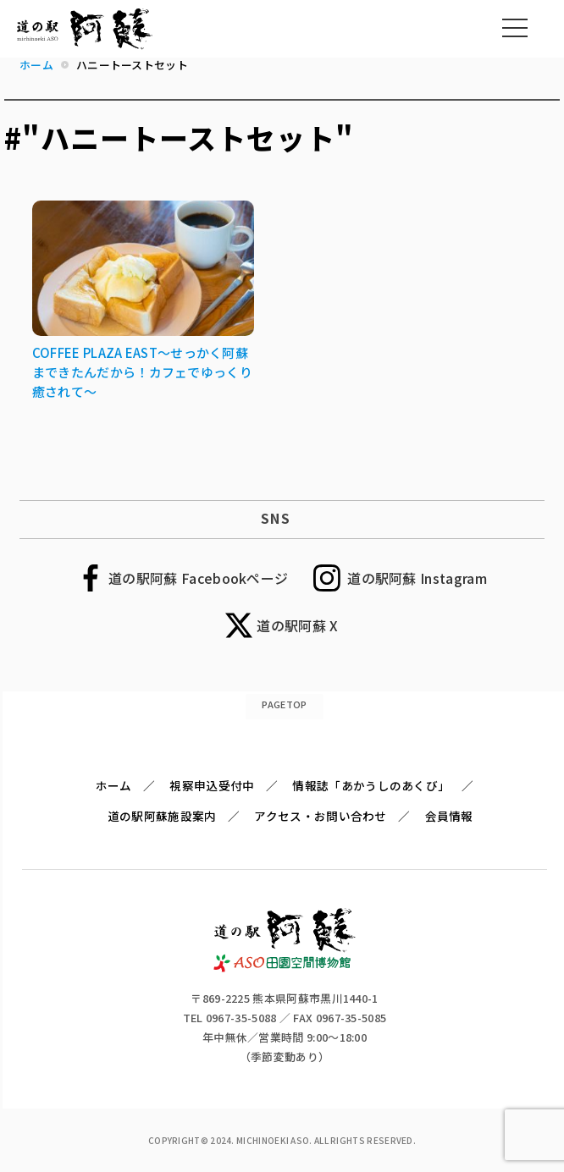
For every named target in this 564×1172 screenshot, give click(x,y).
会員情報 (449, 815)
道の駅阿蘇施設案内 (162, 815)
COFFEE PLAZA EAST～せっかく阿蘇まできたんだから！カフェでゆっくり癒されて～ (142, 372)
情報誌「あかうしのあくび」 (371, 785)
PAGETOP (284, 704)
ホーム (114, 785)
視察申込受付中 (211, 785)
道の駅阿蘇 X (297, 625)
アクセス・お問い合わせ (320, 815)
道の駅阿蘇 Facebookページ (198, 578)
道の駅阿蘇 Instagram (417, 578)
